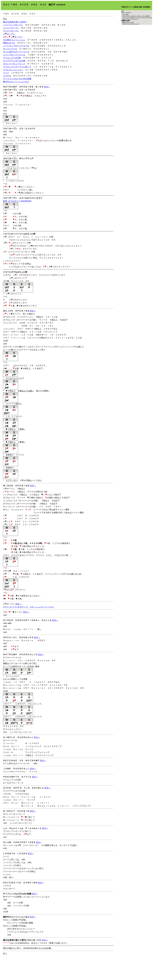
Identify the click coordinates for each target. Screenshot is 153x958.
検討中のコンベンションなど (16, 82)
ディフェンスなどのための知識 (17, 79)
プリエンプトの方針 (12, 58)
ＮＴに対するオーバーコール (16, 52)
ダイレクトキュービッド (14, 64)
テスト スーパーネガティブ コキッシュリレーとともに (28, 607)
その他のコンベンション (14, 40)
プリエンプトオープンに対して (17, 67)
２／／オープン (13, 37)
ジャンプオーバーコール (14, 55)
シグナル (7, 76)
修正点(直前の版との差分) (14, 22)
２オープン (9, 34)
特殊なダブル (9, 43)
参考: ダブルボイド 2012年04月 (17, 201)
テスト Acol (125, 14)
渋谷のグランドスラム (128, 22)
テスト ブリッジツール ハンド (130, 19)
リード (6, 73)
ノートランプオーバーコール (16, 46)
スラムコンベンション (13, 70)
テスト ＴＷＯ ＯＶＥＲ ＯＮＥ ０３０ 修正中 (136, 16)
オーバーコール (10, 49)
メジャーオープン (11, 28)
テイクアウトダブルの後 (14, 61)
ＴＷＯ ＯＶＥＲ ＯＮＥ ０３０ (19, 14)
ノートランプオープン (13, 25)
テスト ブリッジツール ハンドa (130, 23)
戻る (122, 11)
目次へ (47, 87)
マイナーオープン (11, 31)
